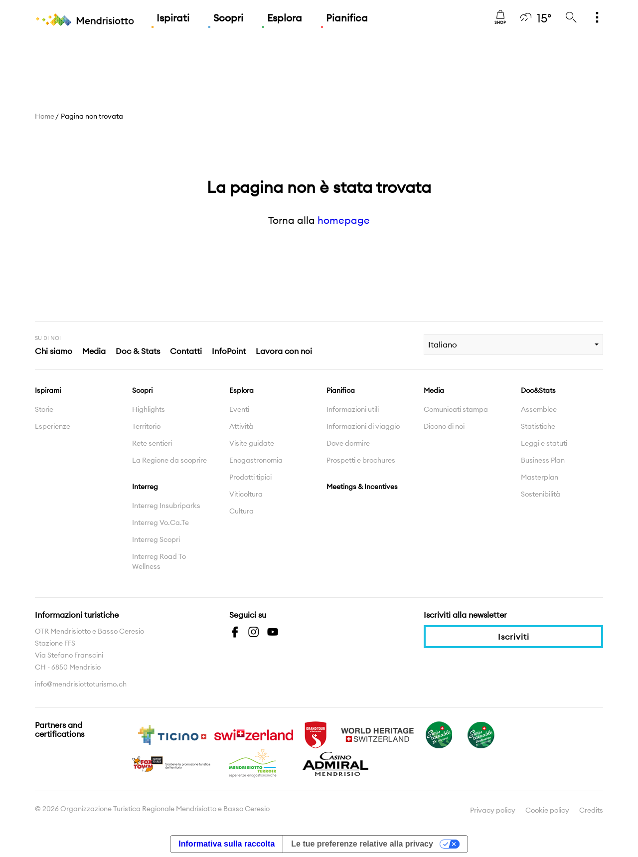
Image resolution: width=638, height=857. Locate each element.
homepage (344, 220)
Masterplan (539, 477)
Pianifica (347, 17)
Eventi (239, 409)
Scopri (228, 17)
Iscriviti (513, 637)
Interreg (145, 486)
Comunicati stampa (456, 409)
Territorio (146, 426)
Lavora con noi (284, 350)
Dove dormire (348, 443)
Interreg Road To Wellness (159, 561)
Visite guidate (251, 443)
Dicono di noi (444, 426)
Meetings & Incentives (362, 486)
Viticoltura (246, 494)
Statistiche (538, 426)
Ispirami (48, 390)
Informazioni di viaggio (363, 426)
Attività (241, 426)
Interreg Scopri (156, 539)
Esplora (284, 17)
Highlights (148, 409)
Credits (591, 810)
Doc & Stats (138, 350)
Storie (44, 409)
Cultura (241, 511)
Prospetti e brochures (360, 460)
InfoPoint (229, 350)
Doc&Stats (538, 390)
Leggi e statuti (544, 443)
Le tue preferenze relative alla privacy (362, 844)
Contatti (186, 350)
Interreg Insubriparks (166, 505)
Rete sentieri (152, 443)
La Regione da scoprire (169, 460)
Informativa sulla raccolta (226, 844)
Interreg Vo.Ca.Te (160, 522)
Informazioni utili (352, 409)
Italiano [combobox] (442, 344)
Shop (500, 17)
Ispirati (173, 17)
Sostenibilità (540, 494)
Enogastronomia (256, 460)
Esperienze (52, 426)
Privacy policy (492, 810)
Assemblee (539, 409)
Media (94, 350)
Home (44, 116)
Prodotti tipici (250, 477)
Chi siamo (53, 350)
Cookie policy (547, 810)
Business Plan (543, 460)
